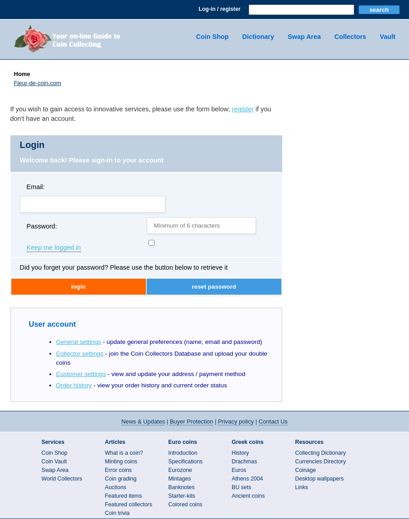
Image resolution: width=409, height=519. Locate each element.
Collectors (350, 36)
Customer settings (81, 374)
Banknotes (181, 487)
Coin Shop (212, 36)
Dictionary (258, 36)
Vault (387, 36)
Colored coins (185, 504)
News (143, 421)
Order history (74, 385)
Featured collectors (129, 504)
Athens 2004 (247, 479)
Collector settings (80, 353)
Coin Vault (54, 461)
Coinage (305, 470)
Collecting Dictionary (320, 453)
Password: (42, 226)
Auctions (115, 487)
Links (301, 487)
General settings (78, 341)
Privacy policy (236, 421)
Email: (36, 186)
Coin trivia (117, 513)
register (243, 109)
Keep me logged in (54, 248)
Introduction (182, 453)
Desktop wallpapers (319, 479)
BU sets (241, 487)
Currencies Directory (320, 461)
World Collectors (62, 479)
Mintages (179, 479)
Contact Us (273, 421)
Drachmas (244, 461)
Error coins (118, 470)
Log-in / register (220, 9)
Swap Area (304, 36)
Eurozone (180, 470)
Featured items (123, 496)
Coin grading (121, 479)
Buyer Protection (191, 421)
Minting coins (121, 461)
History (240, 453)
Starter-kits (181, 496)
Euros (239, 470)
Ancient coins (248, 496)
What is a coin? (124, 453)
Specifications (185, 461)
